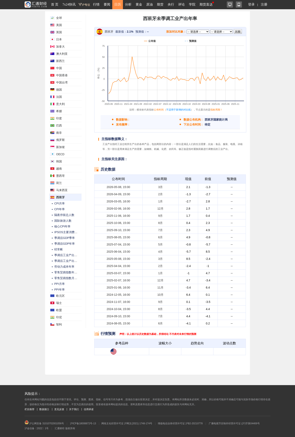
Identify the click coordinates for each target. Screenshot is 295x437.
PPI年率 (59, 289)
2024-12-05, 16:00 (118, 294)
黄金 (139, 4)
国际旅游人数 (62, 220)
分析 (128, 4)
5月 (160, 244)
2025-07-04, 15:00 (118, 244)
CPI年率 (59, 209)
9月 (160, 215)
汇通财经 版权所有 (65, 428)
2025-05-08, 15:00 (118, 258)
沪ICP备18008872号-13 (83, 423)
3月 (160, 187)
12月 (160, 208)
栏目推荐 (29, 409)
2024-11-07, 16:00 (118, 302)
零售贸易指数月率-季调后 (70, 278)
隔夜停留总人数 (64, 215)
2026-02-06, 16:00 (118, 208)
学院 (192, 4)
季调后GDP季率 (64, 238)
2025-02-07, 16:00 (118, 280)
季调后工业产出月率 (67, 255)
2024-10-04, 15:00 (118, 309)
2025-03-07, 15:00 (118, 273)
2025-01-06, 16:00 (118, 287)
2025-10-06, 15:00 (118, 223)
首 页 (54, 4)
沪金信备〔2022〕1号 (37, 428)
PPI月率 (59, 283)
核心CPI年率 (62, 226)
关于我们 (74, 409)
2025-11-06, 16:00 (118, 215)
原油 (149, 4)
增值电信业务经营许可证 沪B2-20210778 (180, 423)
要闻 (107, 4)
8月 (160, 223)
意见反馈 (59, 409)
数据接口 (44, 409)
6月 (160, 237)
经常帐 (58, 249)
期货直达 (206, 4)
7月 (160, 230)
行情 (96, 4)
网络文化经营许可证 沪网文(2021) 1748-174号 (126, 423)
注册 (264, 4)
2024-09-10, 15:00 (118, 316)
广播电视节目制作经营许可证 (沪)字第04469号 (234, 423)
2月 (160, 194)
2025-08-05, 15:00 (118, 237)
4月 (160, 251)
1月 (160, 201)
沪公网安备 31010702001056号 (44, 423)
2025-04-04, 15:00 (118, 266)
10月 (160, 294)
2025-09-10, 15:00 (118, 230)
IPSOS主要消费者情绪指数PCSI (74, 232)
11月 (160, 287)
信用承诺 (89, 409)
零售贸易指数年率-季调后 (70, 272)
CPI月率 (59, 203)
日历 (117, 4)
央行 (171, 4)
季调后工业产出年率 (67, 260)
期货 (160, 4)
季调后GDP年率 (64, 243)
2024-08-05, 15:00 (118, 323)
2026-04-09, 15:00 (118, 194)
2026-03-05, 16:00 (118, 201)
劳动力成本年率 (64, 266)
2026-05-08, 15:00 (118, 187)
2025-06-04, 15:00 (118, 251)
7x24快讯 (69, 4)
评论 (181, 4)
